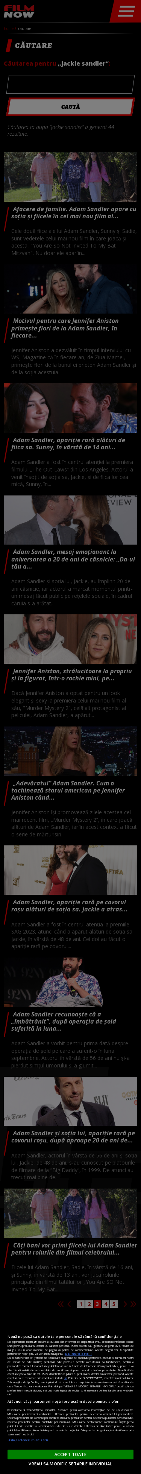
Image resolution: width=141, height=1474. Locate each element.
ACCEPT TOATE (70, 1454)
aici (65, 1378)
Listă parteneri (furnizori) (28, 1440)
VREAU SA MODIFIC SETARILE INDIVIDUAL (70, 1463)
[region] (70, 1393)
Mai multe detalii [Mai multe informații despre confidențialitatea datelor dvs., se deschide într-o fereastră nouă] (78, 1353)
